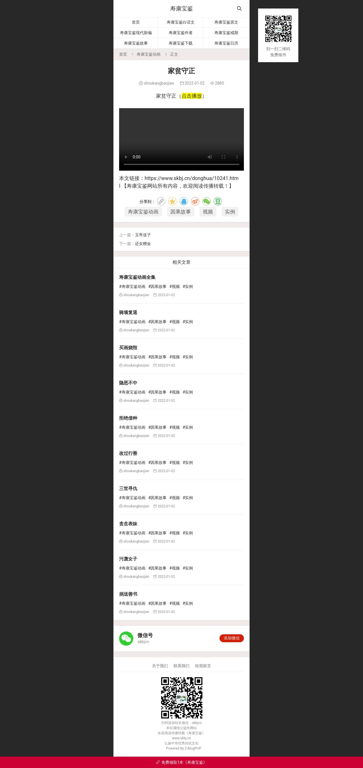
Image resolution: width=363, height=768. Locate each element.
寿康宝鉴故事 (136, 43)
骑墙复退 (128, 312)
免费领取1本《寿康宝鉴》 (181, 762)
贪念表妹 (128, 523)
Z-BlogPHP (193, 748)
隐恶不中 (128, 383)
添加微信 (232, 638)
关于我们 (160, 666)
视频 (208, 212)
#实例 (188, 286)
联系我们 (181, 666)
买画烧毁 (128, 347)
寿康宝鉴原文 (226, 22)
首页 (136, 22)
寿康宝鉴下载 (181, 43)
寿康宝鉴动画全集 (137, 277)
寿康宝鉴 (181, 8)
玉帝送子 (143, 235)
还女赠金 (143, 243)
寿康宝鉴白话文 (181, 22)
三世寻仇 (128, 488)
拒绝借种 (128, 418)
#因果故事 (157, 286)
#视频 (174, 286)
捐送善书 (128, 594)
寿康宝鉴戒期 (226, 32)
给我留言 (203, 666)
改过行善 (128, 453)
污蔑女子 (128, 559)
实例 (230, 212)
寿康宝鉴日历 (226, 43)
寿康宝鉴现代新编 (136, 32)
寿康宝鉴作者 (181, 32)
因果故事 (180, 212)
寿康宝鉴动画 (149, 54)
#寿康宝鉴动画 (132, 286)
